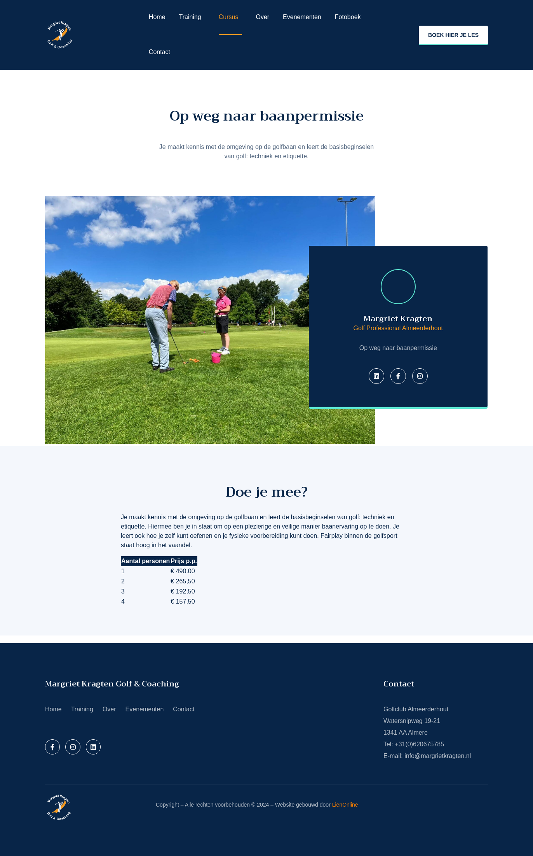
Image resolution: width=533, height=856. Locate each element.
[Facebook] (398, 376)
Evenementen (302, 17)
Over (262, 17)
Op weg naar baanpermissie (267, 116)
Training (190, 17)
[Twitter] (376, 376)
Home (157, 17)
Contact (159, 52)
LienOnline (345, 805)
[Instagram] (420, 376)
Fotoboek (348, 17)
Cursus (229, 17)
